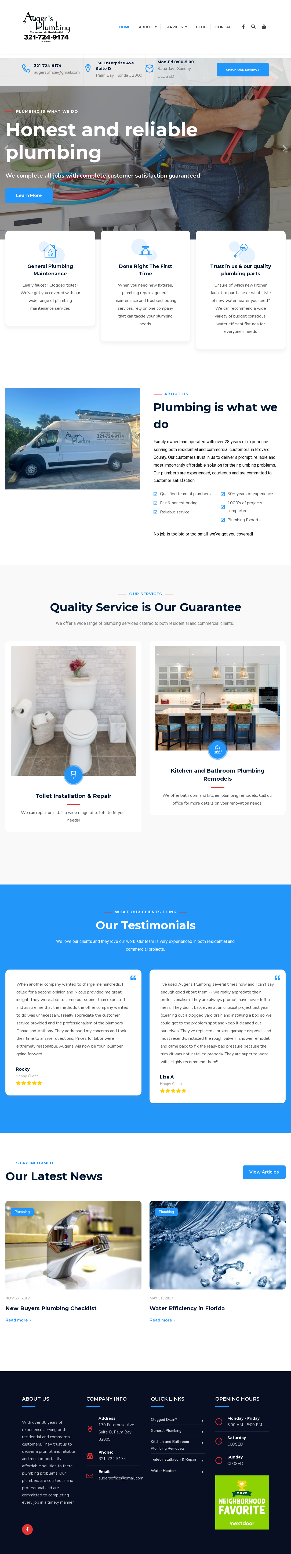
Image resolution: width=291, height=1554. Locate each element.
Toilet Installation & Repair (39, 781)
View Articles (264, 1165)
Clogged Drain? (164, 1412)
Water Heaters (164, 1463)
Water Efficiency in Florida (187, 1301)
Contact (224, 27)
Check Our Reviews (243, 70)
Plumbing (22, 1204)
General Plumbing (166, 1423)
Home (124, 27)
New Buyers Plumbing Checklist (51, 1301)
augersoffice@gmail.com (57, 72)
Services (174, 27)
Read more (16, 1313)
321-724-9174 (47, 65)
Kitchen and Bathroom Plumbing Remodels (170, 1438)
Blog (201, 27)
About (145, 27)
